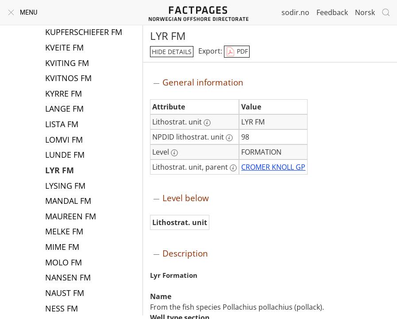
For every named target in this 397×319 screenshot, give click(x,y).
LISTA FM (61, 125)
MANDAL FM (68, 201)
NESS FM (61, 309)
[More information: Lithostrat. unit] (207, 122)
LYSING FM (65, 186)
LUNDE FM (65, 155)
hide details (172, 51)
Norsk (365, 12)
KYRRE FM (63, 94)
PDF (237, 52)
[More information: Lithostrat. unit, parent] (233, 167)
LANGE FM (64, 109)
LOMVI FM (64, 140)
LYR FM (59, 171)
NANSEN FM (68, 278)
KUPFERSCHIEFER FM (83, 32)
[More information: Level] (174, 152)
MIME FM (62, 247)
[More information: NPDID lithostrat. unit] (229, 137)
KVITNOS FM (68, 79)
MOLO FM (63, 263)
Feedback (332, 12)
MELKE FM (64, 232)
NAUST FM (64, 293)
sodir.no (295, 12)
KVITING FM (67, 63)
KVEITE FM (64, 48)
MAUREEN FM (70, 217)
